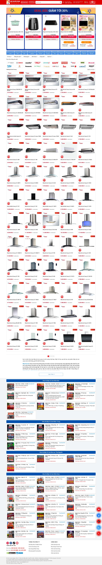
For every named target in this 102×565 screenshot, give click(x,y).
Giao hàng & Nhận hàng (34, 548)
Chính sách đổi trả (55, 553)
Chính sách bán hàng (55, 548)
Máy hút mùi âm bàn (40, 53)
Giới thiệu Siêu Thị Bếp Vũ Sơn (35, 544)
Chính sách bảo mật (55, 544)
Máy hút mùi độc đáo (91, 53)
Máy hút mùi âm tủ (61, 53)
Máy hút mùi (26, 363)
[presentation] (95, 32)
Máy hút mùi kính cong (10, 53)
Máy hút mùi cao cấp (47, 53)
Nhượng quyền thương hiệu (35, 551)
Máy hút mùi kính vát (84, 53)
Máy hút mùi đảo (24, 53)
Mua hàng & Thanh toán (56, 546)
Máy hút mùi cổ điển (77, 53)
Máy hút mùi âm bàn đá (69, 53)
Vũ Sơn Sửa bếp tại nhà (34, 546)
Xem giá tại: (32, 2)
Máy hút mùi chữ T (17, 53)
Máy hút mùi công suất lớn (32, 53)
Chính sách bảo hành (55, 551)
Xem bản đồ (31, 383)
